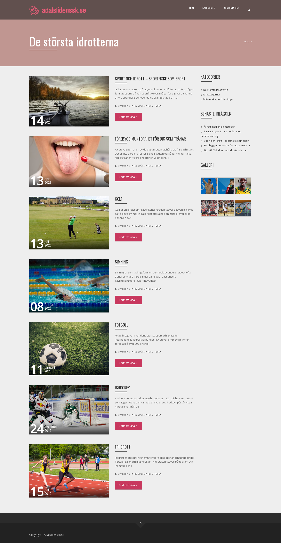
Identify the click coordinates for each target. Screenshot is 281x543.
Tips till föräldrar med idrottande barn (226, 150)
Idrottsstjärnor (211, 94)
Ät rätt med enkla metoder (219, 126)
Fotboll (121, 325)
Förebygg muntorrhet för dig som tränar (150, 139)
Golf (118, 199)
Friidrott (123, 447)
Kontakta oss (231, 8)
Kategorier (208, 8)
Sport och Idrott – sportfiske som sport (150, 79)
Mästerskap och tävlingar (218, 99)
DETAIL (128, 117)
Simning (121, 262)
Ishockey (122, 388)
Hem (191, 8)
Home (247, 41)
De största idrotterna (147, 105)
